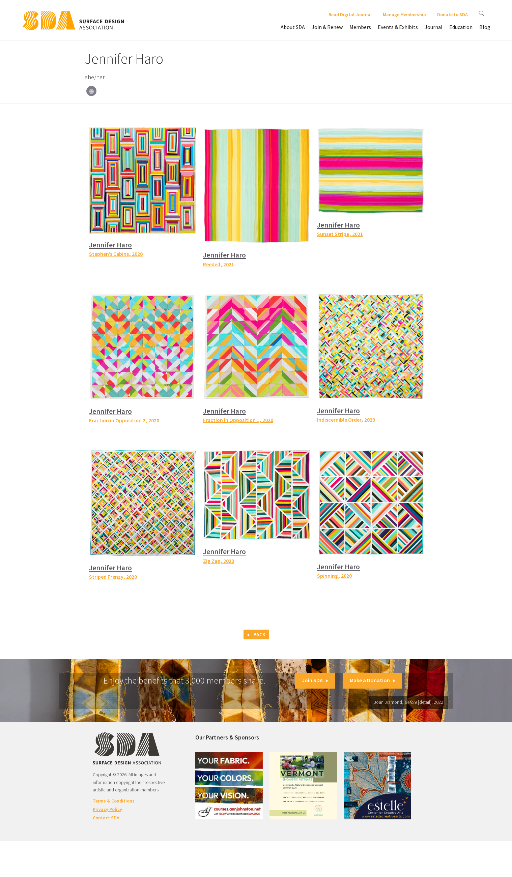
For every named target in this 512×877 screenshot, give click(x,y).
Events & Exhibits (398, 27)
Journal (434, 27)
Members (360, 27)
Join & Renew (327, 27)
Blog (484, 27)
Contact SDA (106, 818)
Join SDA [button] (315, 680)
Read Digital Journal (350, 14)
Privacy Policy (107, 809)
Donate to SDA (452, 14)
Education (461, 27)
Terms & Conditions (114, 801)
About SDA (293, 27)
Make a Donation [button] (372, 680)
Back (256, 634)
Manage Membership (404, 14)
